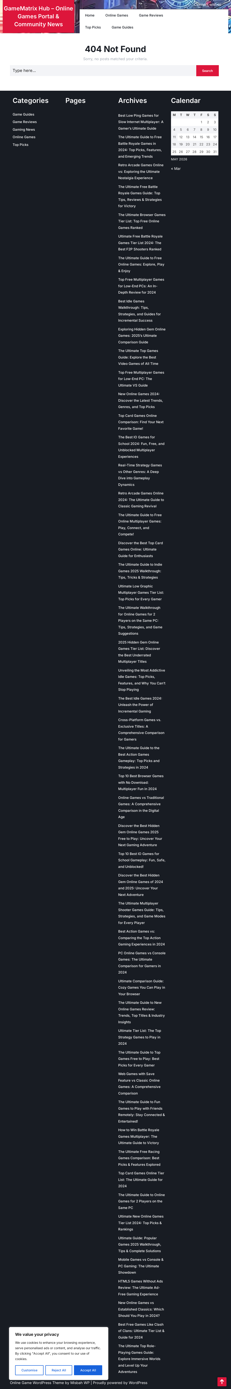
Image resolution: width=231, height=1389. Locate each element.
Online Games (116, 15)
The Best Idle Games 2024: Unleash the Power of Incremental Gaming (140, 704)
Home (90, 15)
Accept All (88, 1370)
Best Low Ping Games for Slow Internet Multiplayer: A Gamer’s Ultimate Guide (141, 122)
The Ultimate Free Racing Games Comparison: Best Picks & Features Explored (139, 1158)
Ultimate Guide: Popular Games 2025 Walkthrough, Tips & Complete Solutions (139, 1244)
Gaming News (24, 129)
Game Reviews (151, 15)
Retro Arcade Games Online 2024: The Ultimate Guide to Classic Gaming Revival (141, 499)
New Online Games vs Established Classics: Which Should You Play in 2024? (141, 1309)
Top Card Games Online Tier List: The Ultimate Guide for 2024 (141, 1179)
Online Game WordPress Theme (37, 1382)
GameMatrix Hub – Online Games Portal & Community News (38, 16)
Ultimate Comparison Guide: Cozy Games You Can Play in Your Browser (141, 987)
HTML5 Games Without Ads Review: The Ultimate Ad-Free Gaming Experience (140, 1287)
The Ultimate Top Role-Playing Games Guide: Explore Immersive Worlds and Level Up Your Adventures (139, 1359)
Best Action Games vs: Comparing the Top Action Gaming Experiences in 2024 (141, 937)
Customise (29, 1370)
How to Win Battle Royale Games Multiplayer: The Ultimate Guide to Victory (138, 1136)
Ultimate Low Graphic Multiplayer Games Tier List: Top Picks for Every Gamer (141, 592)
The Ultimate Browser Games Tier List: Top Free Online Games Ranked (142, 221)
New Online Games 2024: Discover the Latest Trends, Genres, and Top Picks (140, 400)
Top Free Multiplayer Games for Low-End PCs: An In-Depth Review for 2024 (141, 285)
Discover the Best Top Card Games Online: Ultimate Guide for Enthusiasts (140, 549)
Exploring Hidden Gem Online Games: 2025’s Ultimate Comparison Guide (142, 335)
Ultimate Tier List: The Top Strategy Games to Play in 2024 (139, 1037)
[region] (58, 1353)
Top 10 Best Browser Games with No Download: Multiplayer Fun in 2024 (141, 782)
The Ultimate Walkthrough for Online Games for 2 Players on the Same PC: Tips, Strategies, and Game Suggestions (140, 620)
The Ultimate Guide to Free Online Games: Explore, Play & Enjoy (141, 264)
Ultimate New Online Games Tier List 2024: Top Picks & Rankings (141, 1222)
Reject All (59, 1370)
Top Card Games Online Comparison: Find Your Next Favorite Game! (141, 422)
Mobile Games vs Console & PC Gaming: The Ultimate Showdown (141, 1266)
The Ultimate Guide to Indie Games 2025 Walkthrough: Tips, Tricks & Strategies (140, 570)
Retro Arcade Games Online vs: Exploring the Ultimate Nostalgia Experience (141, 171)
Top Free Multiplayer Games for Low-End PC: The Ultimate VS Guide (141, 378)
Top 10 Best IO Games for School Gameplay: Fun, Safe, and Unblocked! (142, 860)
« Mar (176, 168)
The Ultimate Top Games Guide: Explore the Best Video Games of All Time (138, 357)
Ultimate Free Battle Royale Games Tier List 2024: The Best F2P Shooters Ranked (140, 242)
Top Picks (93, 27)
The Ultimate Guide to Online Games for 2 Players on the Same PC (141, 1201)
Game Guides (122, 27)
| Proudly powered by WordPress (119, 1382)
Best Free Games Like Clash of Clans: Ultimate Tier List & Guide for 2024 (141, 1330)
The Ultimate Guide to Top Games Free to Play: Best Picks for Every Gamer (139, 1058)
